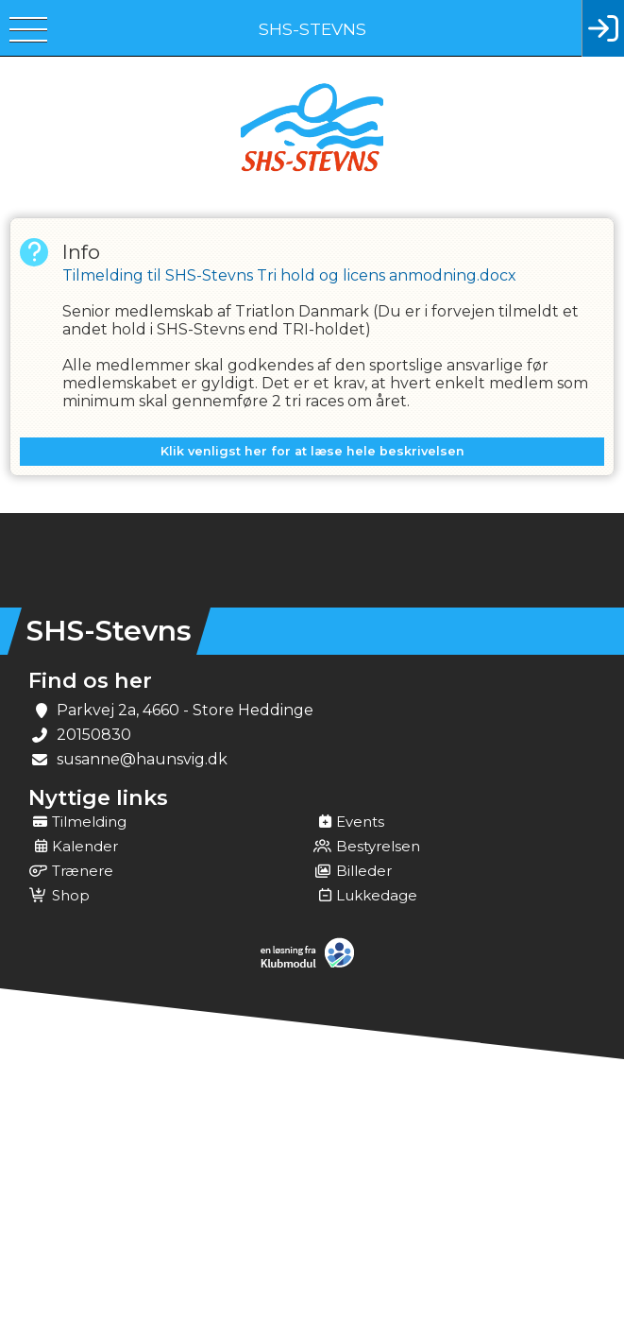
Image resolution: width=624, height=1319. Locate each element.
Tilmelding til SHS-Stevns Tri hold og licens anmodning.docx (289, 275)
